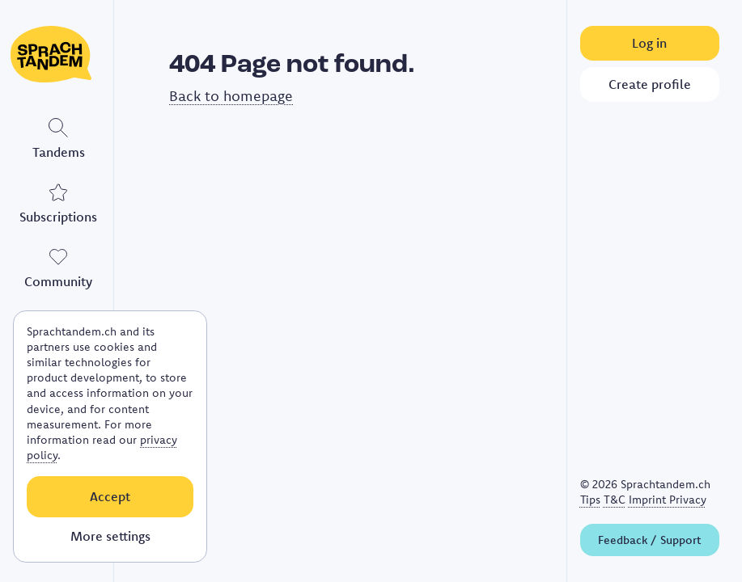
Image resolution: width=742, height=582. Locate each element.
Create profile (649, 84)
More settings (110, 536)
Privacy (687, 499)
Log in (649, 43)
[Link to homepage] (59, 54)
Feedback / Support (649, 540)
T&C (614, 499)
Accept (110, 496)
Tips (590, 499)
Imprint (649, 499)
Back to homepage (231, 95)
